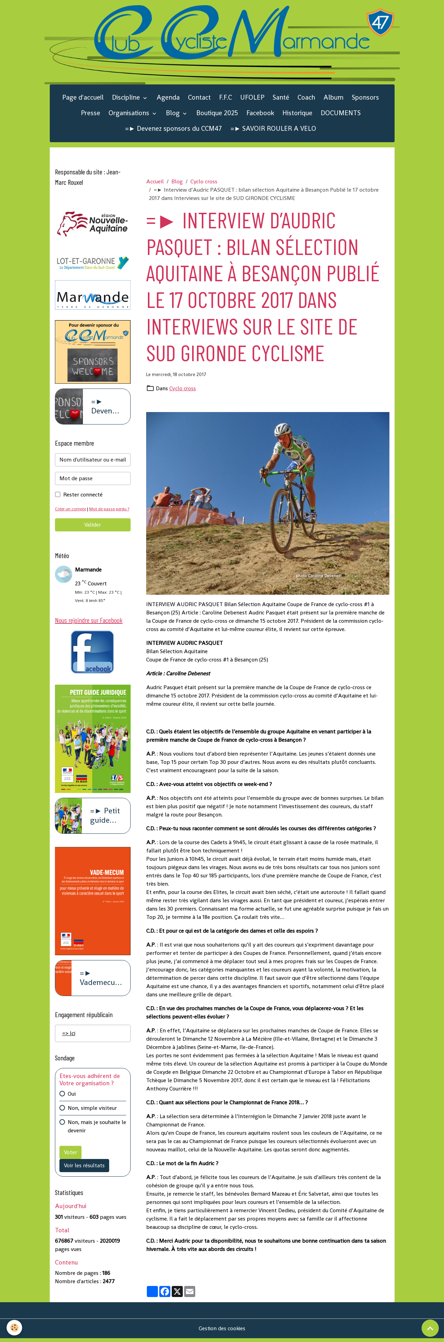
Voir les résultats (84, 1175)
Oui (72, 1103)
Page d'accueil (83, 98)
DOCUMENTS (341, 113)
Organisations (129, 113)
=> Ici (68, 1043)
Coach (306, 98)
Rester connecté (83, 495)
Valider (92, 534)
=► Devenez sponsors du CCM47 (173, 129)
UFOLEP (252, 98)
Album (333, 98)
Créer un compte (71, 510)
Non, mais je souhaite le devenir (97, 1136)
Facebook (260, 113)
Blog (173, 113)
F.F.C (225, 98)
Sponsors (365, 98)
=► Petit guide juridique (106, 825)
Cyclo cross (203, 182)
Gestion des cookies (222, 1332)
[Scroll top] (430, 1328)
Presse (90, 113)
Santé (281, 98)
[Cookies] (14, 1327)
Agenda (168, 98)
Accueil (155, 182)
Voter (70, 1162)
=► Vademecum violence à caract (101, 988)
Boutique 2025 (217, 113)
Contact (199, 98)
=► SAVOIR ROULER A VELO (273, 129)
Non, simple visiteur (92, 1118)
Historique (297, 113)
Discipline (127, 98)
